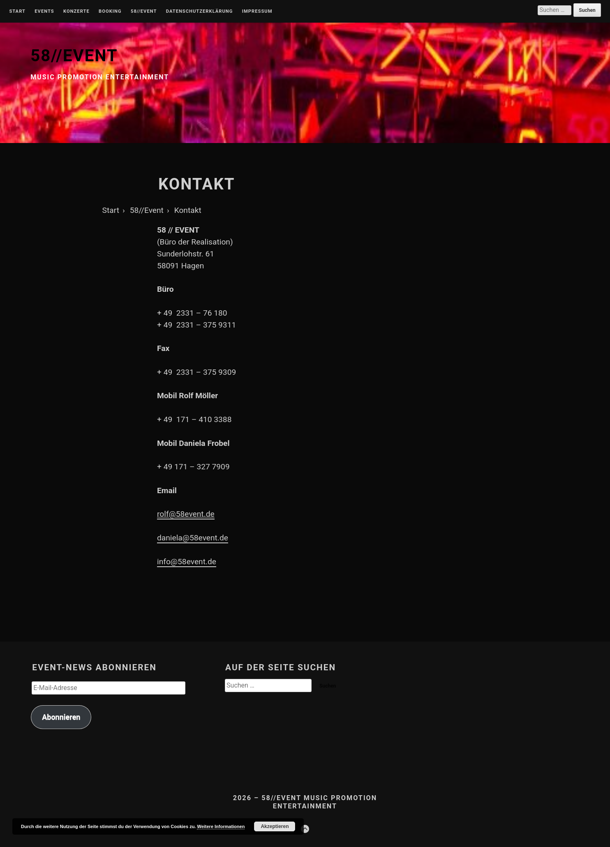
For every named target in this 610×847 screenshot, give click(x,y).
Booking (110, 11)
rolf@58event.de (186, 514)
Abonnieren (61, 717)
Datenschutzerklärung (199, 11)
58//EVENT (74, 55)
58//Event (144, 11)
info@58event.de (186, 561)
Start (17, 11)
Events (44, 11)
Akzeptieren (275, 826)
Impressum (257, 11)
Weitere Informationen (221, 826)
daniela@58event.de (192, 537)
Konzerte (76, 11)
